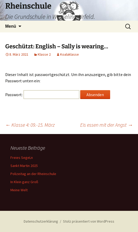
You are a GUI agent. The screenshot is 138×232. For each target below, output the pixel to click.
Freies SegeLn (21, 157)
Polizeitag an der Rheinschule (33, 173)
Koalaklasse (69, 54)
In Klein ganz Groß (24, 181)
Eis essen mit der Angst (106, 124)
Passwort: (42, 94)
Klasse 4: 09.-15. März (30, 124)
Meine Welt (19, 190)
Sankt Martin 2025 (24, 165)
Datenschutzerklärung (41, 221)
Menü (10, 26)
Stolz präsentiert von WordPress (88, 221)
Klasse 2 (44, 54)
